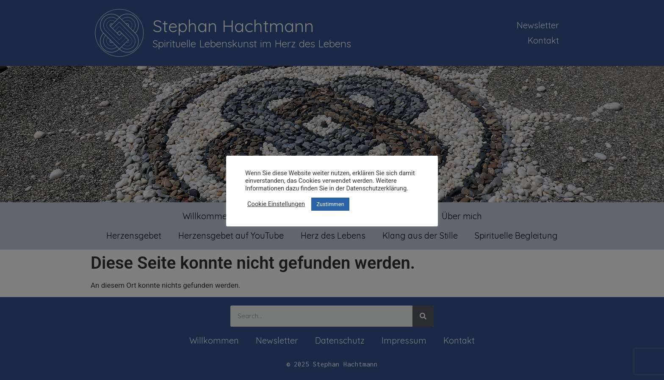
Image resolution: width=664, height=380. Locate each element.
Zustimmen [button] (330, 204)
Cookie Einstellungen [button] (276, 204)
